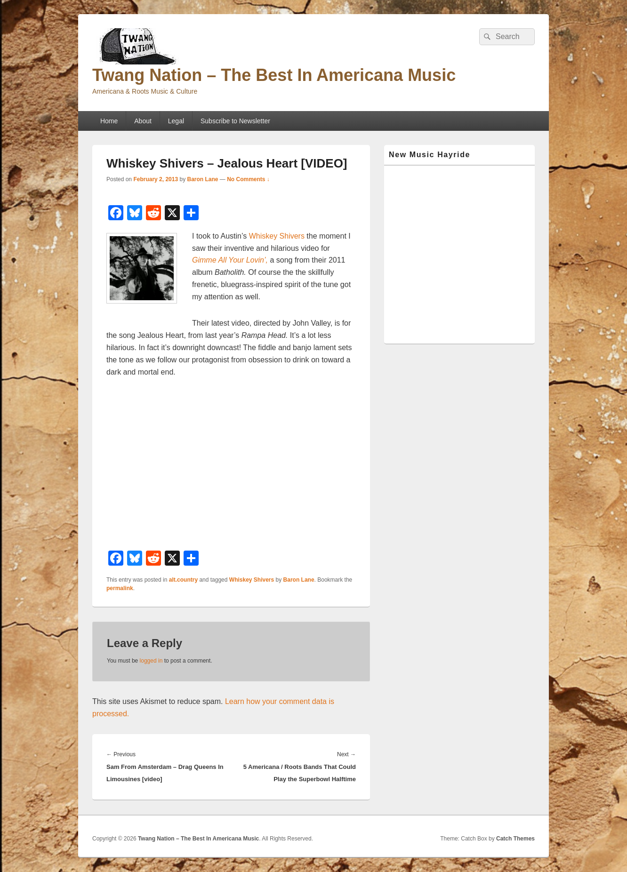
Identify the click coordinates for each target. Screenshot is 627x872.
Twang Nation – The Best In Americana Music (274, 75)
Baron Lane (202, 179)
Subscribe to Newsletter (235, 121)
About (143, 121)
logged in (151, 660)
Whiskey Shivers (277, 236)
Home (109, 121)
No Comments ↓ (248, 179)
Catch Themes (515, 838)
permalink (119, 588)
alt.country (183, 579)
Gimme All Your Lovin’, (230, 260)
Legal (176, 121)
